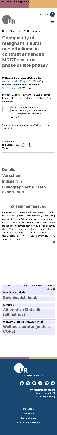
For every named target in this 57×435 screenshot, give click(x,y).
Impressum (28, 409)
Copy (41, 81)
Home (5, 31)
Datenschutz (28, 413)
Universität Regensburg (17, 1)
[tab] (28, 169)
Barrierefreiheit (29, 418)
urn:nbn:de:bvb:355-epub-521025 (19, 81)
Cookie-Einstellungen (28, 422)
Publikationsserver (32, 31)
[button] (12, 101)
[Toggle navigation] (53, 5)
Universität (15, 31)
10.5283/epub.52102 (12, 88)
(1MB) (15, 117)
